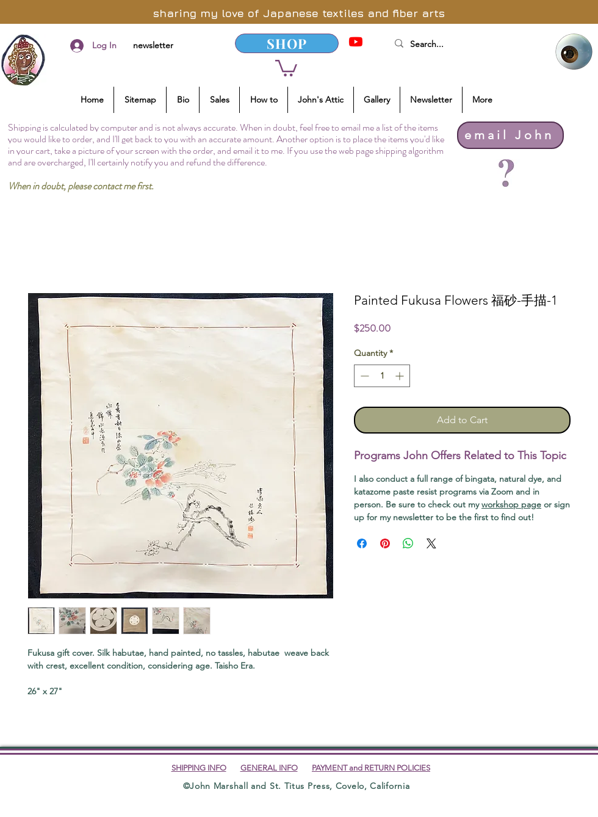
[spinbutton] (382, 376)
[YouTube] (356, 41)
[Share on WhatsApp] (408, 543)
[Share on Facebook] (362, 543)
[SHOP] (287, 43)
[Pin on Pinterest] (385, 543)
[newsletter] (153, 46)
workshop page (511, 504)
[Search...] (463, 45)
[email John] (510, 135)
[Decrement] (363, 376)
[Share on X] (431, 543)
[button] (286, 67)
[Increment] (400, 376)
